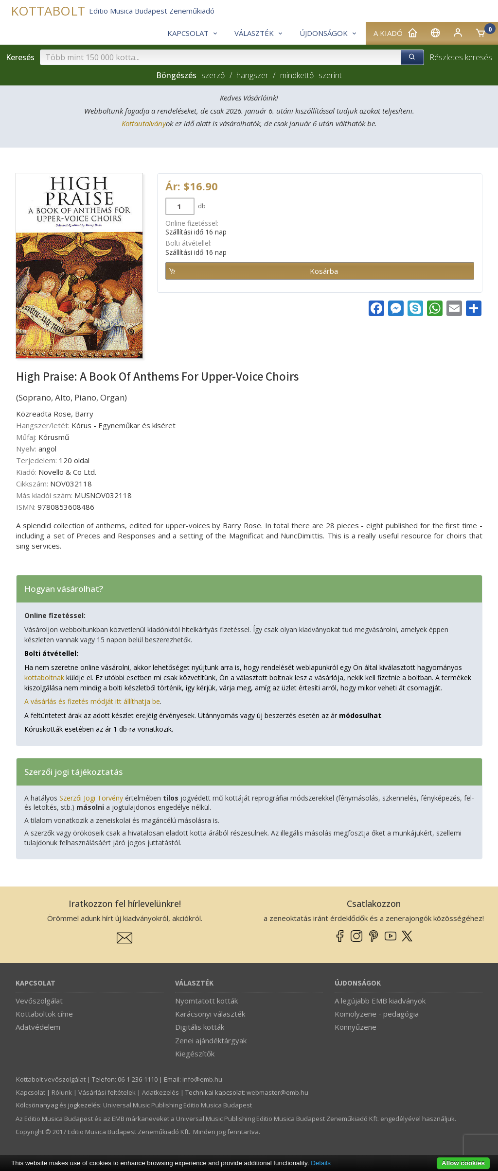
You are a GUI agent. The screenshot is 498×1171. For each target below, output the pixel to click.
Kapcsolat (35, 983)
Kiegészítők (194, 1053)
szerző (213, 75)
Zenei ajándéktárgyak (211, 1040)
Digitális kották (199, 1027)
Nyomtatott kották (206, 1000)
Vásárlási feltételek (107, 1092)
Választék (194, 983)
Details (321, 1163)
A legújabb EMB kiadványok (380, 1000)
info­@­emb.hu (202, 1079)
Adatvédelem (38, 1027)
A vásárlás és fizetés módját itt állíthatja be (92, 701)
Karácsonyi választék (210, 1014)
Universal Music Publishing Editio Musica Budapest (177, 1105)
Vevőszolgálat (39, 1000)
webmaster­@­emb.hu (277, 1092)
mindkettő (297, 75)
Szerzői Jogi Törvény (91, 798)
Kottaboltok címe (44, 1014)
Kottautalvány (144, 123)
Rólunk (62, 1092)
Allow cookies (463, 1163)
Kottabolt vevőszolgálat (51, 1079)
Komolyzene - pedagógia (377, 1014)
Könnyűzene (355, 1027)
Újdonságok (358, 983)
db (201, 205)
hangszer (252, 75)
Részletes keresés (460, 57)
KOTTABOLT (48, 11)
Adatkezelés (160, 1092)
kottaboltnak (44, 677)
